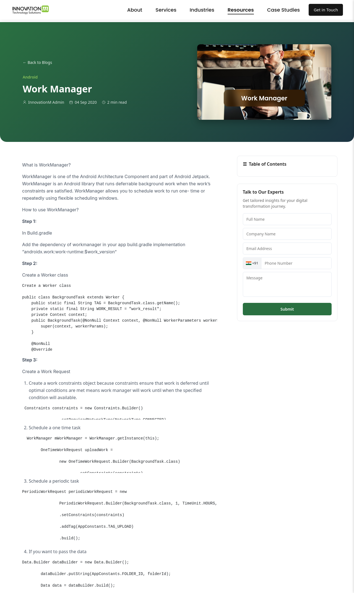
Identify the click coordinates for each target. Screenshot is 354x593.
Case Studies (283, 9)
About (134, 9)
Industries (202, 9)
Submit (287, 309)
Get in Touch (326, 9)
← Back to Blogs (37, 62)
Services (165, 9)
